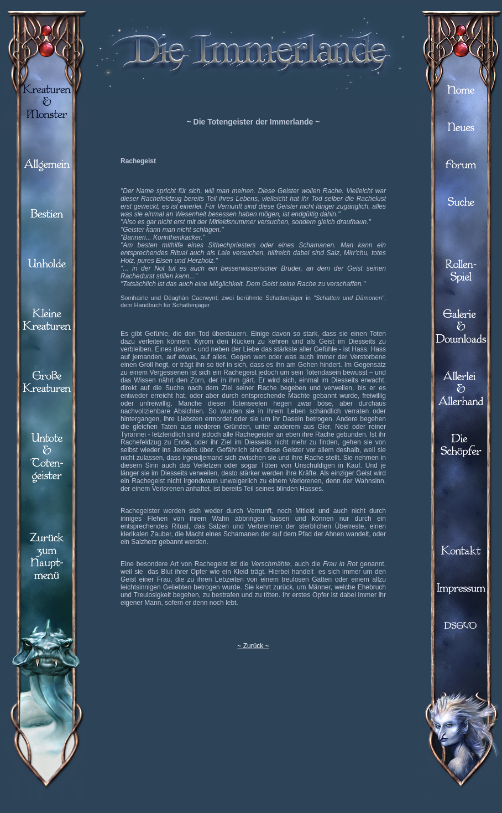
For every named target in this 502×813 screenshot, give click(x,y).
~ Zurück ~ (253, 646)
